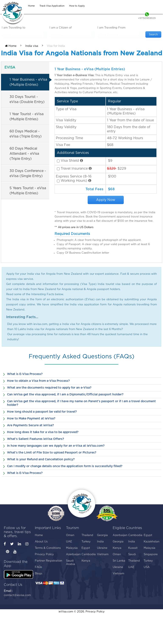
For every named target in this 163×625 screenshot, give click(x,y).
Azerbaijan (73, 554)
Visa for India (56, 46)
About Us (41, 541)
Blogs (38, 573)
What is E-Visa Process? (25, 374)
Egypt (86, 548)
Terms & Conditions (48, 548)
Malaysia (72, 548)
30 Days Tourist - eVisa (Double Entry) (27, 99)
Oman (70, 535)
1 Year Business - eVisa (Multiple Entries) (28, 82)
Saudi (132, 554)
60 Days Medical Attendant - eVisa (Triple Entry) (24, 153)
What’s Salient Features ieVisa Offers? (35, 439)
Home (11, 45)
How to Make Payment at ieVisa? (31, 418)
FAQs (38, 567)
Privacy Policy (44, 554)
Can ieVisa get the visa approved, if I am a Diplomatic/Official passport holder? (65, 394)
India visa (31, 46)
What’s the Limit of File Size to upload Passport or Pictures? (51, 452)
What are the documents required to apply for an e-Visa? (49, 387)
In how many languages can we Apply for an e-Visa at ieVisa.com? (56, 445)
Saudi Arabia (70, 562)
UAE (69, 541)
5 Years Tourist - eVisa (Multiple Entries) (28, 190)
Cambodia (89, 554)
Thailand (87, 535)
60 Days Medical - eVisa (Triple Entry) (26, 134)
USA (147, 567)
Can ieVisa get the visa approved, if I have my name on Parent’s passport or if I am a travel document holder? (81, 403)
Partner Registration (48, 560)
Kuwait (133, 548)
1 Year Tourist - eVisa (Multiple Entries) (27, 116)
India (100, 541)
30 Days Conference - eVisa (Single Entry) (28, 173)
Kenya (86, 560)
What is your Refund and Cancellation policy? (41, 459)
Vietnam (102, 554)
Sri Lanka (119, 560)
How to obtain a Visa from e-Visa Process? (38, 380)
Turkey (86, 541)
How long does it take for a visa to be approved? (43, 432)
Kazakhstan (151, 541)
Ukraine (102, 548)
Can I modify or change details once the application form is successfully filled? (64, 466)
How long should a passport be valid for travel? (42, 411)
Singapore (151, 554)
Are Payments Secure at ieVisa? (30, 425)
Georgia (102, 535)
